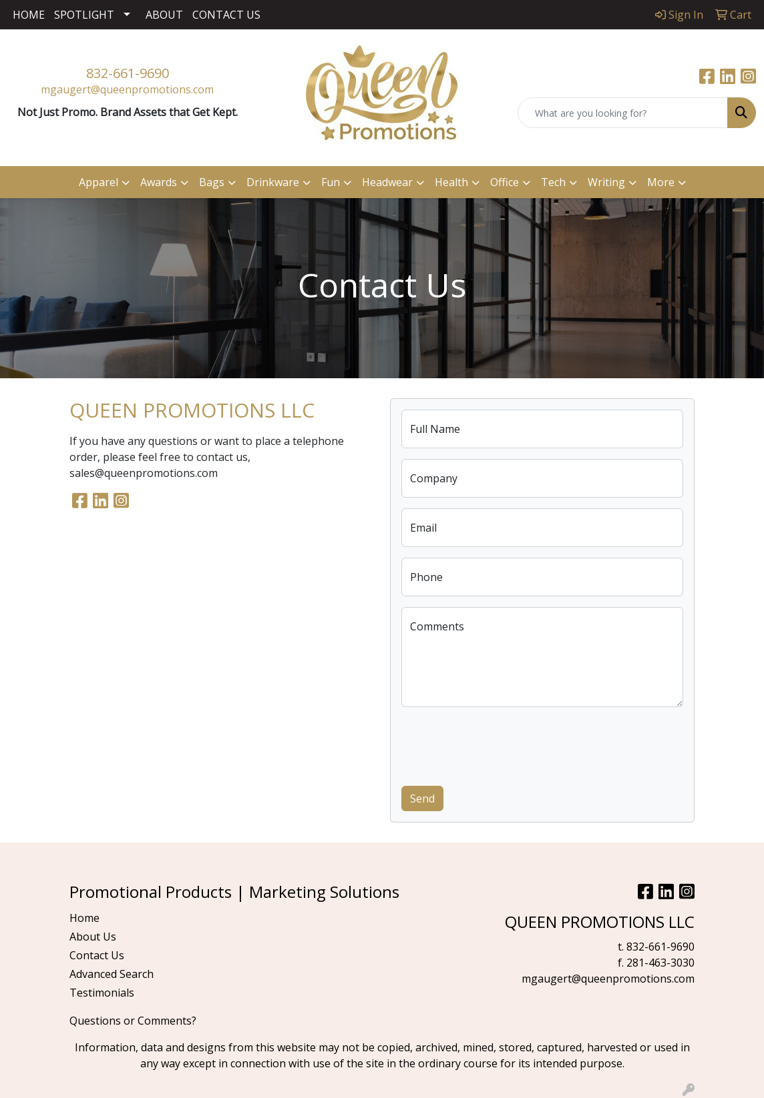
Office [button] (504, 182)
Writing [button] (606, 182)
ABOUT (164, 14)
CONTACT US (226, 14)
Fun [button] (330, 182)
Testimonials (101, 992)
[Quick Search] (623, 112)
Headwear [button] (387, 182)
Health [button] (451, 182)
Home (84, 918)
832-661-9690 (127, 73)
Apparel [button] (98, 182)
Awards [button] (158, 182)
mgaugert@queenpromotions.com (127, 89)
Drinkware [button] (272, 182)
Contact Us (96, 955)
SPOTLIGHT (84, 14)
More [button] (661, 182)
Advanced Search (111, 974)
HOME (29, 14)
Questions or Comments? (132, 1020)
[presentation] (502, 744)
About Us (92, 936)
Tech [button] (553, 182)
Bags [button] (211, 182)
